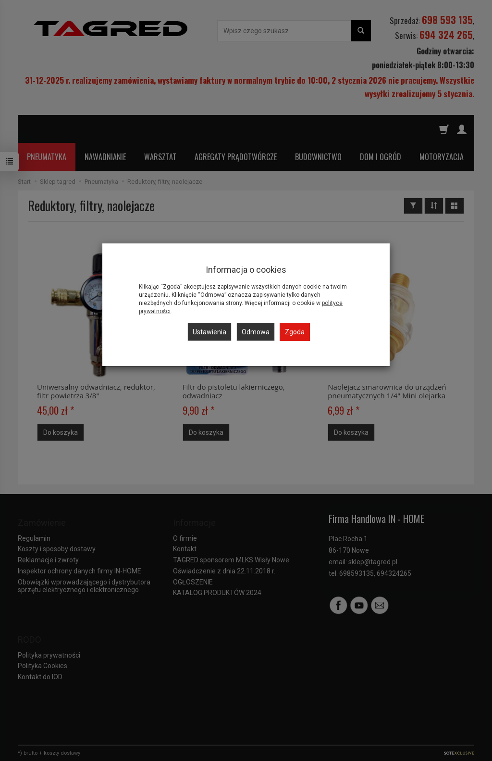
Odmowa (256, 332)
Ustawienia (209, 332)
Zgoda (295, 332)
